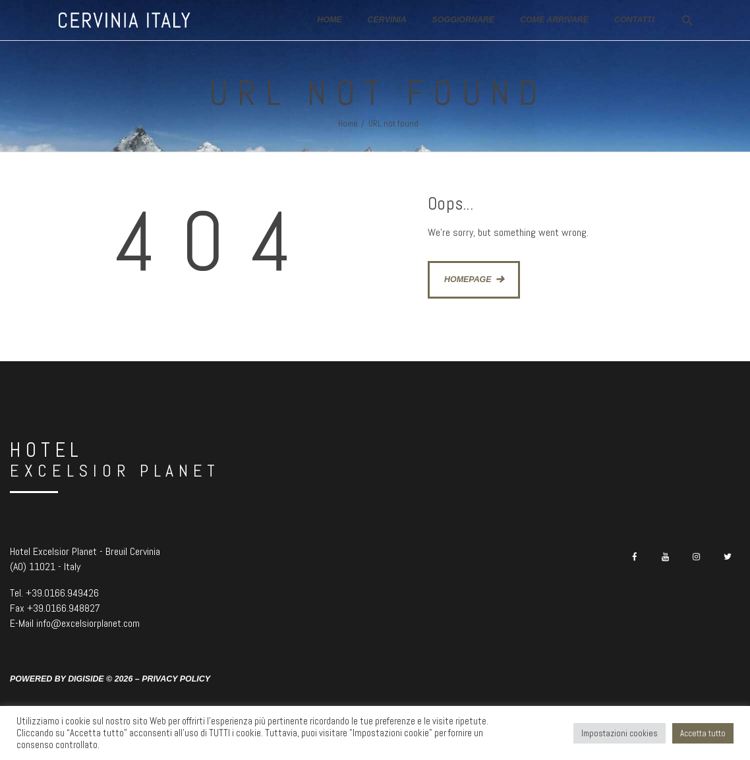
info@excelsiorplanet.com (88, 623)
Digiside (86, 679)
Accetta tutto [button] (703, 733)
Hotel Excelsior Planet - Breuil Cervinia (85, 551)
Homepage (468, 279)
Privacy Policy (176, 679)
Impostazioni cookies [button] (619, 733)
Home (348, 123)
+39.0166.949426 (62, 593)
